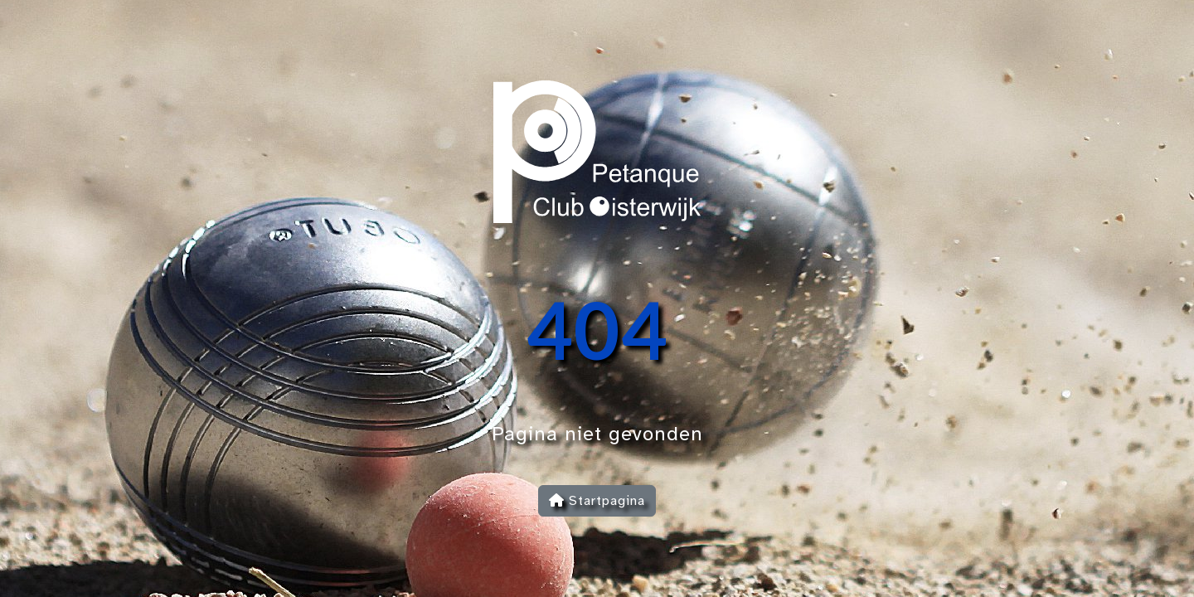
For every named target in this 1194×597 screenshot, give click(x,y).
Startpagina (597, 501)
